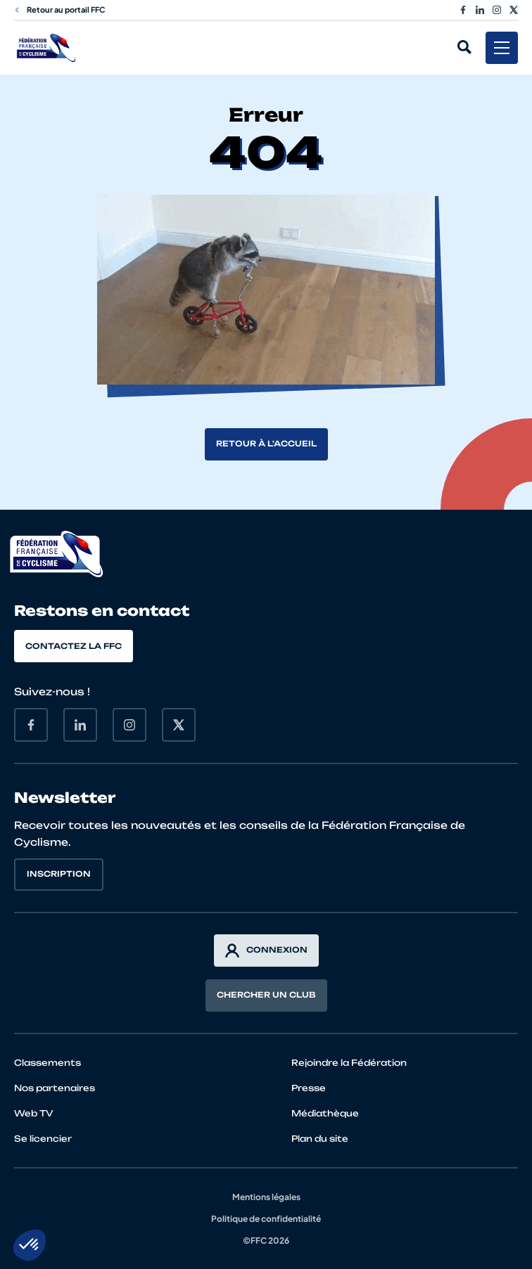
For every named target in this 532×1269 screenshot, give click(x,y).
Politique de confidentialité (266, 1218)
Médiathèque (325, 1113)
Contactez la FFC (73, 646)
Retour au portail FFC (60, 9)
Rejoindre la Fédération (349, 1062)
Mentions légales (266, 1197)
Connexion (266, 950)
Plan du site (319, 1138)
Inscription (59, 874)
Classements (47, 1062)
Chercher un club (266, 995)
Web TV (33, 1113)
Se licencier (43, 1138)
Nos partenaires (54, 1088)
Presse (308, 1088)
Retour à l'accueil (266, 444)
